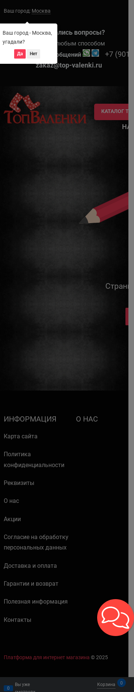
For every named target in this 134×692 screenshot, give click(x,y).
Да (20, 53)
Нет (33, 53)
